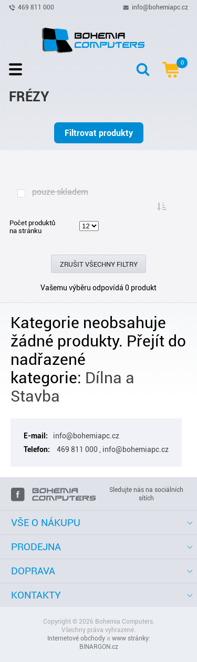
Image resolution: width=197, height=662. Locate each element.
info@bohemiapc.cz (160, 7)
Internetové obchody (76, 638)
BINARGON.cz (98, 646)
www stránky (130, 638)
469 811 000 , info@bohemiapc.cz (112, 449)
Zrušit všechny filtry (99, 264)
